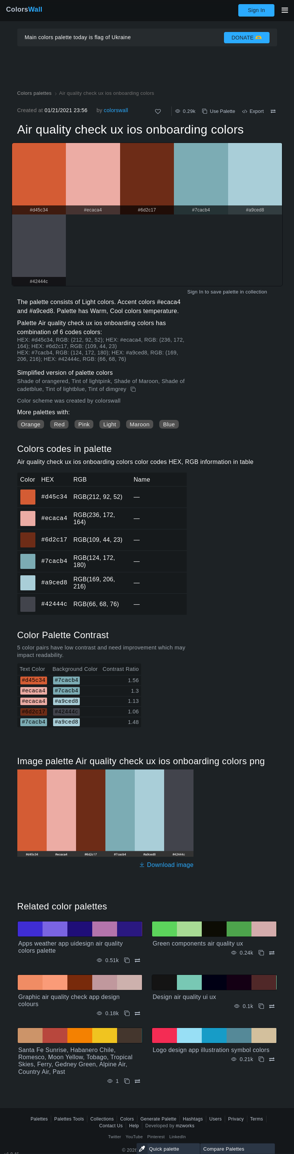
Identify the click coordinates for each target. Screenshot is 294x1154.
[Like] (158, 111)
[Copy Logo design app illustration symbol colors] (261, 1059)
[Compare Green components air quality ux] (272, 953)
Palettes (39, 1119)
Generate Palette (158, 1119)
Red (59, 424)
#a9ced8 (54, 582)
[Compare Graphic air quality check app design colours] (137, 1013)
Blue (169, 424)
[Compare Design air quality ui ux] (272, 1006)
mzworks (185, 1125)
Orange (31, 424)
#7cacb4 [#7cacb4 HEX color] (28, 556)
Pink (84, 424)
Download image (166, 865)
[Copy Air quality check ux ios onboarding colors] (133, 389)
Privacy (236, 1119)
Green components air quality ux (198, 943)
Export (253, 111)
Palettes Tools (69, 1119)
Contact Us (111, 1125)
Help (134, 1125)
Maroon (140, 424)
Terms (256, 1119)
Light (109, 424)
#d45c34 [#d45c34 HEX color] (28, 492)
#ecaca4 (54, 518)
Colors (24, 9)
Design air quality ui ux (184, 997)
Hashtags (193, 1119)
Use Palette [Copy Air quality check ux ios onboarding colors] (218, 111)
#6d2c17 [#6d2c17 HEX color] (28, 534)
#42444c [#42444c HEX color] (28, 599)
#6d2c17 (54, 539)
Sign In (256, 10)
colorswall (116, 110)
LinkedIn (177, 1136)
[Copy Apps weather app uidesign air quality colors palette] (127, 960)
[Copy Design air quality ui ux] (261, 1006)
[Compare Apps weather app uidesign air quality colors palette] (137, 960)
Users (215, 1119)
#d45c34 (54, 497)
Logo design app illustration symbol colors (211, 1050)
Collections (102, 1119)
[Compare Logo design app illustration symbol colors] (272, 1059)
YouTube (134, 1136)
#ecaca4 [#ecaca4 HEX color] (28, 513)
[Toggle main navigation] (284, 10)
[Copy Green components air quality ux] (261, 953)
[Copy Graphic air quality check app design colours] (127, 1013)
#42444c (54, 604)
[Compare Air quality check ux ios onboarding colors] (273, 111)
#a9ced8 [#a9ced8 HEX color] (28, 577)
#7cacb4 (54, 561)
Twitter (114, 1136)
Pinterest (156, 1136)
